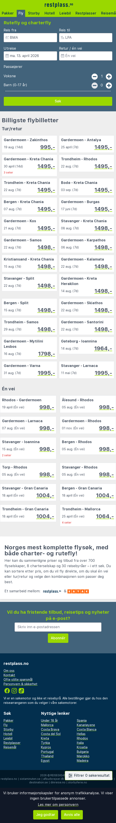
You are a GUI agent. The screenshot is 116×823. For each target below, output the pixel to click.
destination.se (38, 782)
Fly (20, 13)
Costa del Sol (51, 734)
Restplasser (85, 13)
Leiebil (65, 13)
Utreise (10, 48)
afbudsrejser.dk (53, 778)
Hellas (81, 734)
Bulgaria (83, 752)
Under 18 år (49, 720)
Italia (80, 743)
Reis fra (10, 30)
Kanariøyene (86, 725)
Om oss (9, 670)
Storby (34, 13)
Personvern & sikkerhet (20, 684)
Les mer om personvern (58, 805)
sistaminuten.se (30, 778)
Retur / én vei (70, 48)
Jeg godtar (45, 815)
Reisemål (10, 747)
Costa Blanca (86, 729)
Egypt (45, 760)
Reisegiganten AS (63, 775)
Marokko (83, 756)
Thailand (47, 756)
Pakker (8, 13)
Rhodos (82, 738)
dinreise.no (58, 782)
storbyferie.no (77, 782)
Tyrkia (45, 743)
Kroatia (82, 747)
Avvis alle (72, 815)
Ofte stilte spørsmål (18, 679)
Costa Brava (50, 729)
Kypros (46, 747)
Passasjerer (13, 67)
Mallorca (47, 725)
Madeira (82, 760)
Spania (82, 720)
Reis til (64, 30)
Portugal (47, 752)
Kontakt (9, 675)
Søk (58, 101)
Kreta (45, 738)
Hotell (50, 13)
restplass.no (9, 778)
